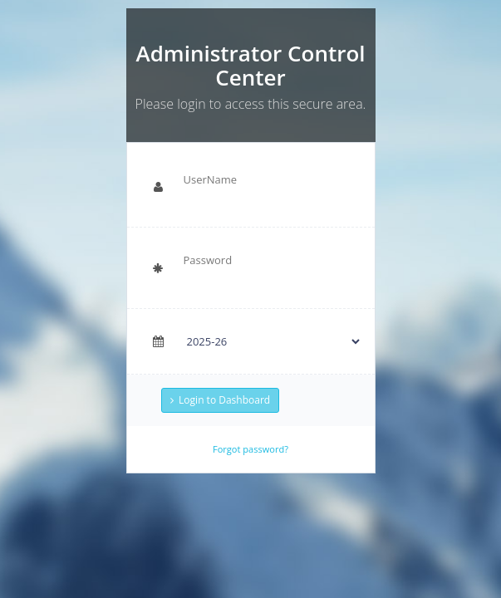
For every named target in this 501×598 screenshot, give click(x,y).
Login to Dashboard (220, 400)
